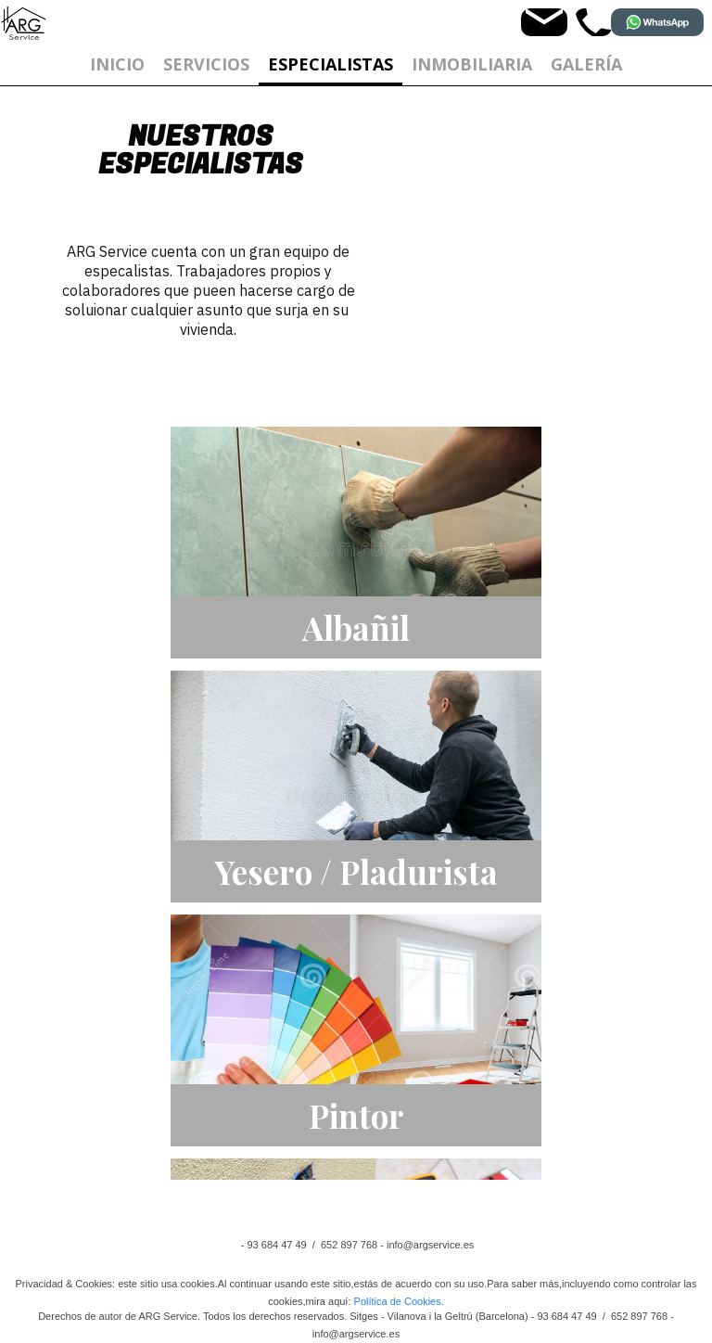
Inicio (117, 64)
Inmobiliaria (472, 64)
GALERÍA (586, 64)
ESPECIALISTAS (330, 64)
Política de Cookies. (399, 1301)
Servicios (206, 64)
